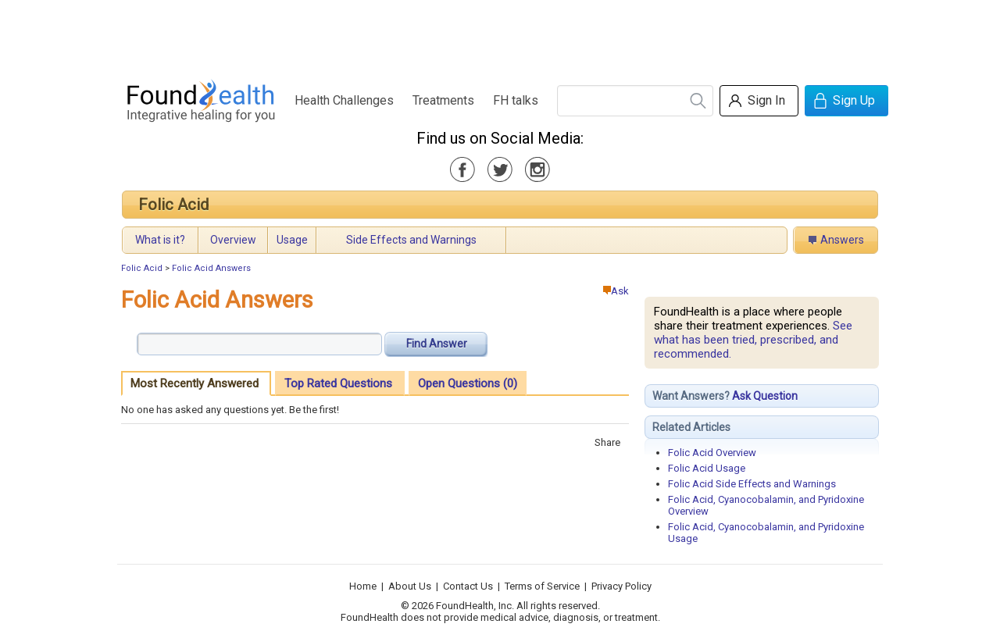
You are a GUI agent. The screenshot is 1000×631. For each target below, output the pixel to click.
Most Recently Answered (194, 383)
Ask (616, 291)
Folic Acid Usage (706, 468)
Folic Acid (173, 204)
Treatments (443, 100)
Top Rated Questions (338, 383)
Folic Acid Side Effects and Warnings (752, 484)
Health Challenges (344, 100)
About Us (409, 586)
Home (363, 586)
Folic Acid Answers (211, 268)
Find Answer (436, 343)
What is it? (160, 240)
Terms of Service (542, 586)
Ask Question (765, 396)
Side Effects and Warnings (411, 240)
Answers (842, 240)
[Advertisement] (499, 35)
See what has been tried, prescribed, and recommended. (753, 340)
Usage (292, 240)
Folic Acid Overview (712, 452)
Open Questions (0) (467, 383)
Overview (233, 240)
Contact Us (468, 586)
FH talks (515, 100)
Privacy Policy (621, 586)
